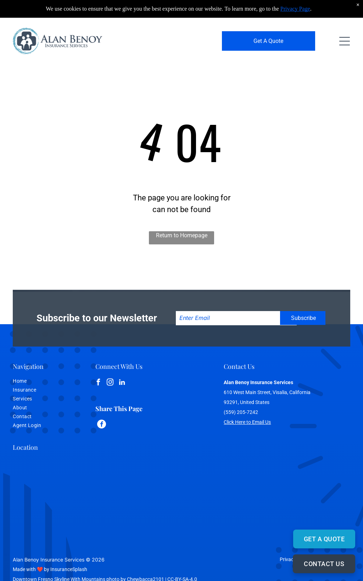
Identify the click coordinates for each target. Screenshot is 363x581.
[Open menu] (344, 41)
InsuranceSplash (68, 569)
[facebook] (99, 383)
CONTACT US (324, 564)
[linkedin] (122, 383)
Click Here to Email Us (247, 422)
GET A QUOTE (324, 539)
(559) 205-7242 (241, 412)
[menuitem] (41, 381)
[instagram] (110, 383)
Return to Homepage (181, 235)
